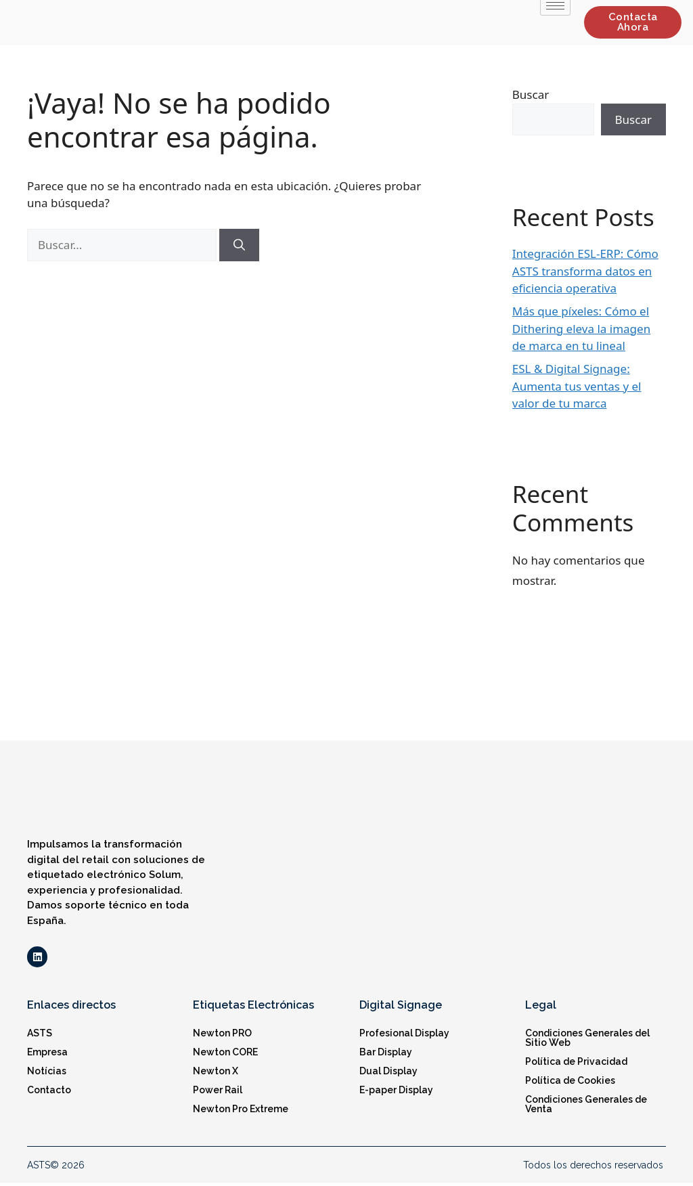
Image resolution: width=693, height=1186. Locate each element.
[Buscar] (239, 245)
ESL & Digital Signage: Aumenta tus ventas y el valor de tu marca (577, 386)
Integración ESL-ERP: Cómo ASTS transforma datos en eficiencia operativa (585, 271)
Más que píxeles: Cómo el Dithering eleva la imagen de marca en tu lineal (581, 328)
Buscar (530, 94)
